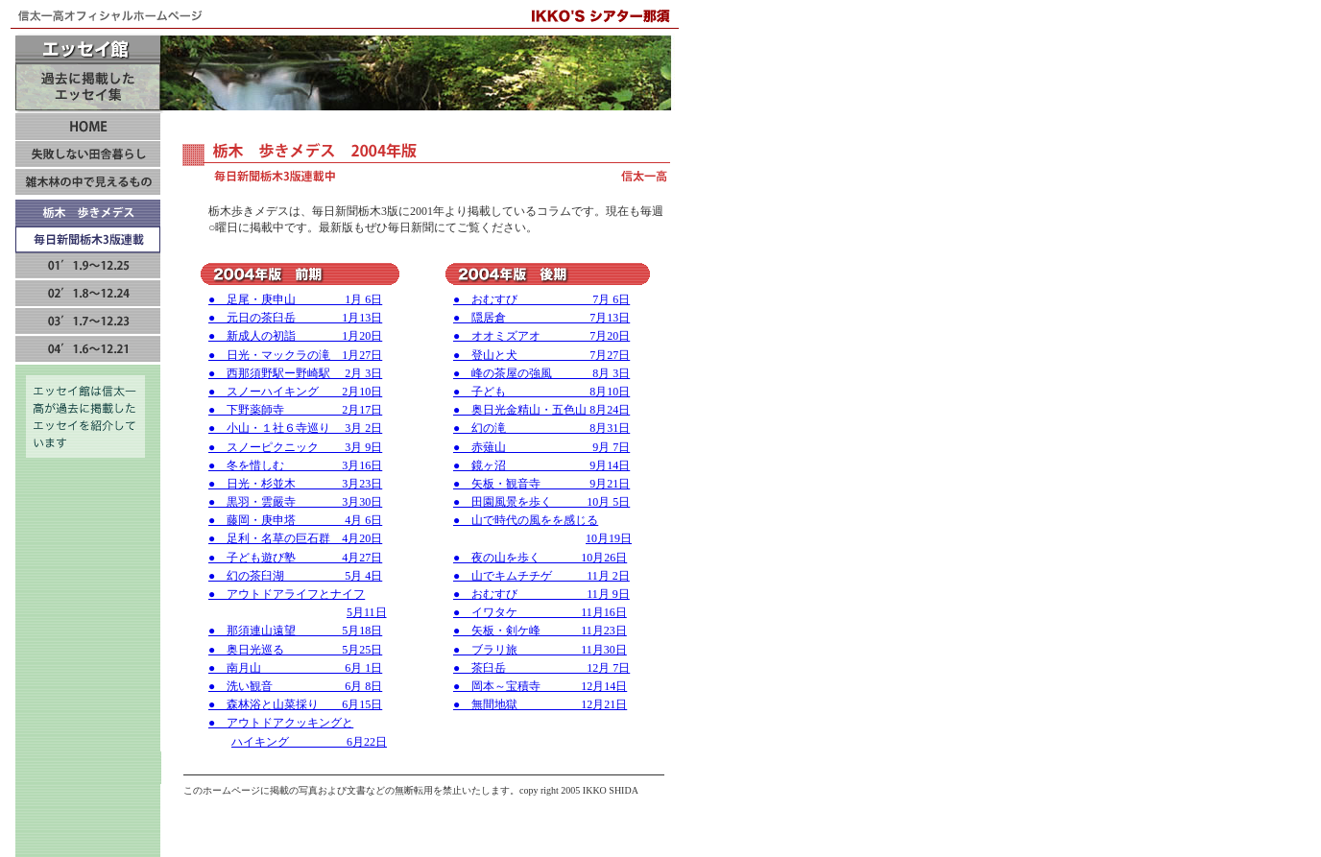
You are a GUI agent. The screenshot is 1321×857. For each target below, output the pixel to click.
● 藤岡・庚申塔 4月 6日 (295, 520)
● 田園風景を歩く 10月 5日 (541, 502)
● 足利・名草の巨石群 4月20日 (295, 538)
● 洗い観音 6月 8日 (295, 686)
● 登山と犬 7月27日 (541, 355)
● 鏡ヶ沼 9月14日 (541, 465)
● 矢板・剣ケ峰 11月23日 (540, 630)
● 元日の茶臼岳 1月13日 (295, 317)
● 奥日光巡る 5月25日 (295, 649)
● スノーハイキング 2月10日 (295, 391)
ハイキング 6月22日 (309, 742)
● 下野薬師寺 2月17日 (295, 410)
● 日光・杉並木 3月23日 (295, 483)
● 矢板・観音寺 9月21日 (541, 483)
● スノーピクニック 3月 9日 (295, 447)
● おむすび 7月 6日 (541, 299)
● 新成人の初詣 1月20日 (295, 336)
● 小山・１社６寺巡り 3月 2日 (295, 428)
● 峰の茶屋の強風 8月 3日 (541, 373)
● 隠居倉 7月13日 (541, 317)
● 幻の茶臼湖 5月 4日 (295, 576)
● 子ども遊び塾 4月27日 (295, 557)
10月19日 (609, 538)
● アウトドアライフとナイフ (286, 594)
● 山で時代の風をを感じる (525, 520)
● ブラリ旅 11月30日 (540, 649)
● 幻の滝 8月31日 (541, 428)
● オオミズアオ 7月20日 (541, 336)
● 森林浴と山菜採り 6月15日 (295, 704)
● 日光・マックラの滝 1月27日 (295, 355)
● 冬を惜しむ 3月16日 (295, 465)
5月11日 (367, 612)
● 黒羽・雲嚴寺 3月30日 (295, 502)
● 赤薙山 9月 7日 (541, 447)
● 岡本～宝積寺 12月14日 (540, 686)
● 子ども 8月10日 (541, 391)
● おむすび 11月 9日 (541, 594)
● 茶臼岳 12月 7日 (541, 668)
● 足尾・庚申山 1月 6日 (295, 299)
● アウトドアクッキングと (280, 722)
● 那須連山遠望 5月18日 (295, 630)
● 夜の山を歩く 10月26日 (540, 557)
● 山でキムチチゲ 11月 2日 (541, 576)
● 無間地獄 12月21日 (540, 704)
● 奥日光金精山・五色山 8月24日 (541, 410)
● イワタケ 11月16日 (540, 612)
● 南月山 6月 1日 (295, 668)
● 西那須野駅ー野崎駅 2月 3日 (295, 373)
